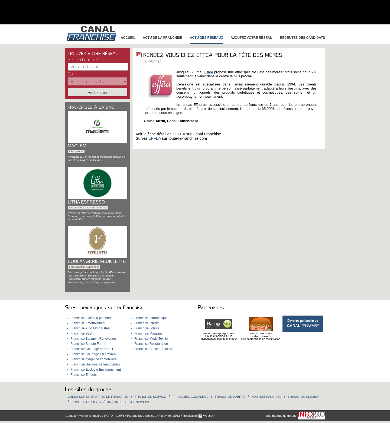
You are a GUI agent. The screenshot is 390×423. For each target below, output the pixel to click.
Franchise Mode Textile (151, 339)
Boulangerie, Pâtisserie (84, 267)
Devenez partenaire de (302, 323)
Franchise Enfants (83, 375)
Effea (208, 72)
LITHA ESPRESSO (86, 202)
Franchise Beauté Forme (88, 344)
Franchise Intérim (147, 323)
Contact (71, 415)
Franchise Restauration (151, 344)
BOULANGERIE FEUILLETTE (97, 261)
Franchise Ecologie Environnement (95, 369)
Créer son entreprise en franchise (98, 396)
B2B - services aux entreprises (88, 207)
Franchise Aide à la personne (91, 318)
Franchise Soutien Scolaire (153, 349)
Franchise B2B (81, 333)
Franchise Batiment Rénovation (93, 339)
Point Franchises (86, 402)
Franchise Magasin (148, 333)
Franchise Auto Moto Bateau (90, 328)
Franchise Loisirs (146, 328)
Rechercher (98, 92)
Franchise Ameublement (87, 323)
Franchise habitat (230, 396)
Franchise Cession (304, 396)
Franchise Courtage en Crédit (91, 349)
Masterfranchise (266, 396)
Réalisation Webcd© (198, 415)
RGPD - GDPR (114, 415)
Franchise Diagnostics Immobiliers (95, 364)
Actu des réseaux (206, 38)
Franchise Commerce (190, 396)
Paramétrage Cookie (140, 415)
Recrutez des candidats (302, 38)
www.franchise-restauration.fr (261, 335)
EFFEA (179, 134)
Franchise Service (150, 396)
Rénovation (76, 151)
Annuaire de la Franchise (128, 402)
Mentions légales (90, 415)
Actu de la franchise (162, 38)
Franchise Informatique (151, 318)
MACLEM (77, 146)
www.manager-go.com (219, 333)
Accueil (128, 38)
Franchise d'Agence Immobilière (93, 359)
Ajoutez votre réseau (251, 38)
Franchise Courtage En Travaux (93, 354)
